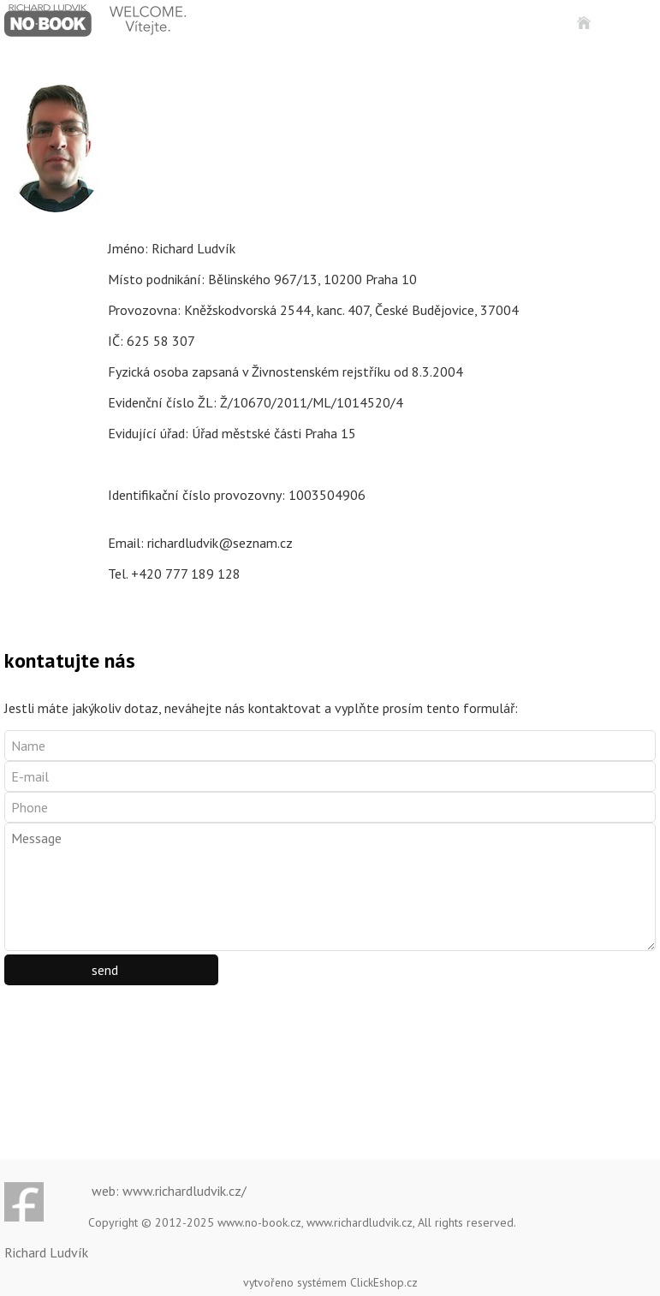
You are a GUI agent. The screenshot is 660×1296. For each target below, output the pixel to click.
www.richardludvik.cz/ (184, 1190)
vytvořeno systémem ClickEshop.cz (330, 1282)
